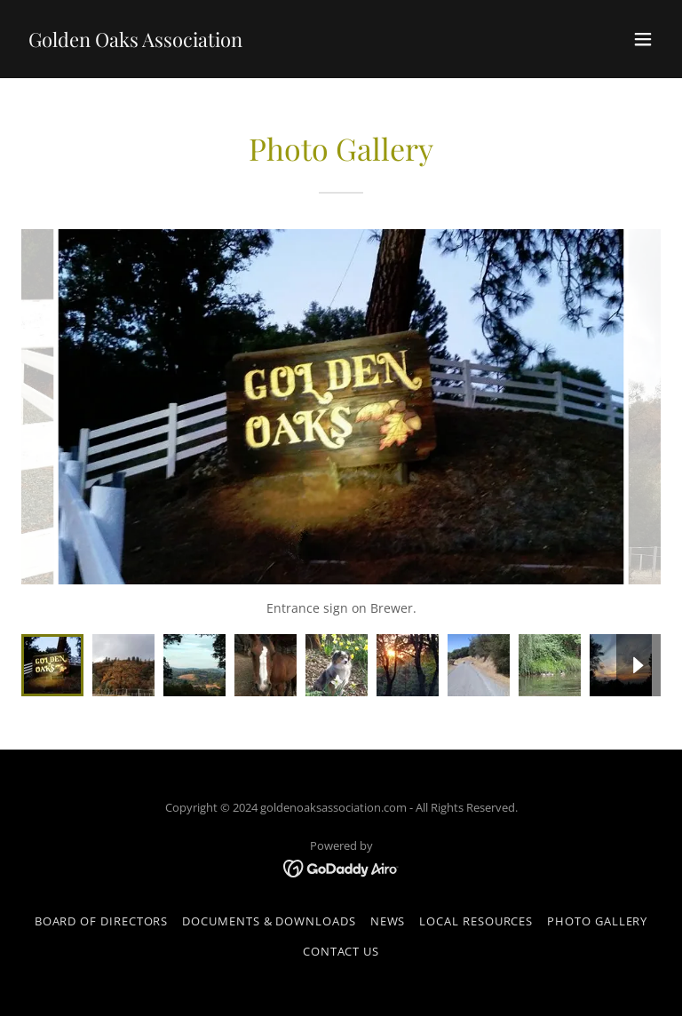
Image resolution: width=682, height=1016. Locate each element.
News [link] (388, 921)
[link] (135, 42)
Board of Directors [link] (102, 921)
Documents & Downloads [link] (268, 921)
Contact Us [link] (341, 951)
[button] (643, 39)
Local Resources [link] (476, 921)
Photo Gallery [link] (597, 921)
